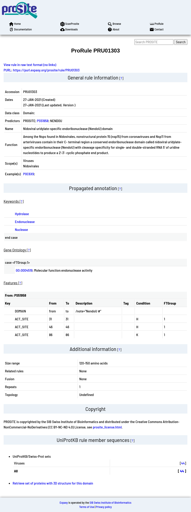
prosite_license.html (107, 427)
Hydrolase (22, 214)
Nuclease (21, 229)
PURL (7, 70)
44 (183, 463)
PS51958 (42, 120)
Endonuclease (25, 221)
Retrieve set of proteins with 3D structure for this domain (53, 483)
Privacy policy (104, 507)
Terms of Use (86, 507)
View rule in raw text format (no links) (30, 64)
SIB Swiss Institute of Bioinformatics (110, 502)
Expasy (64, 502)
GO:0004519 (24, 270)
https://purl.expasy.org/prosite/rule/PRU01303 (46, 70)
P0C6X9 (28, 174)
